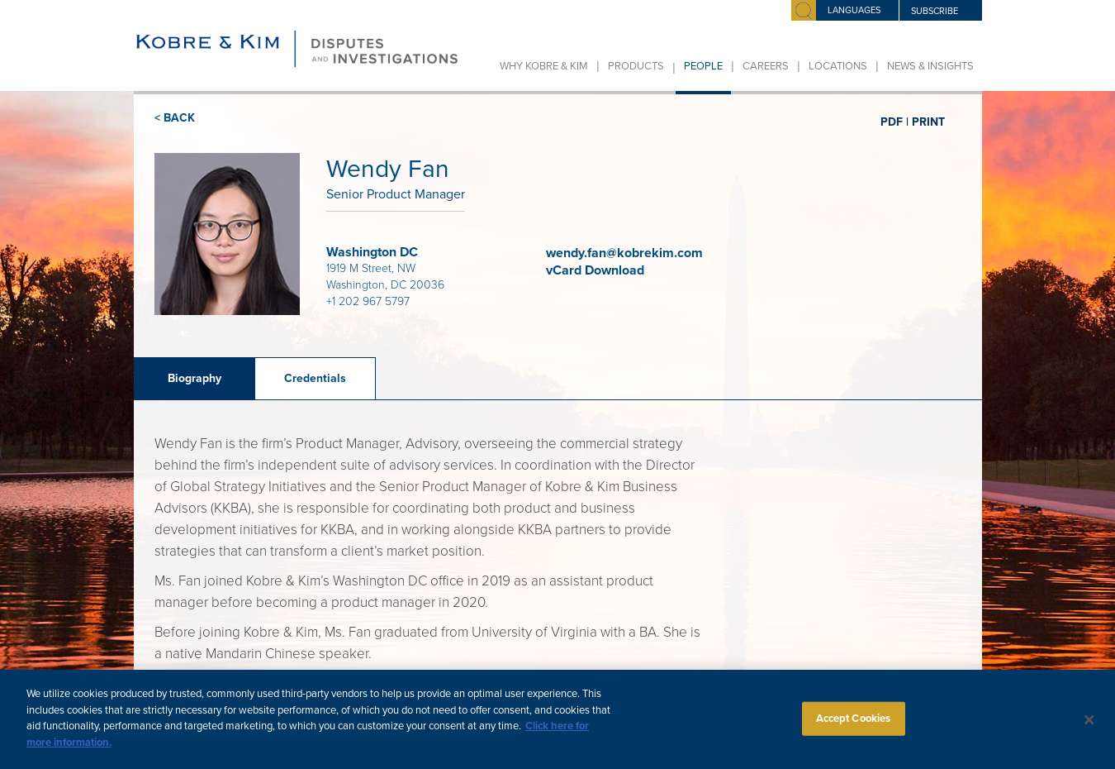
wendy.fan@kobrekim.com (624, 253)
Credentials (315, 378)
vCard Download (597, 270)
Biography (194, 378)
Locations (838, 66)
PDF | (894, 121)
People (703, 66)
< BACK (174, 118)
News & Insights (930, 66)
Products (636, 66)
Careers (766, 66)
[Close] (1089, 727)
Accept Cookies (853, 726)
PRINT (928, 121)
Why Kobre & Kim (544, 66)
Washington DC (372, 252)
